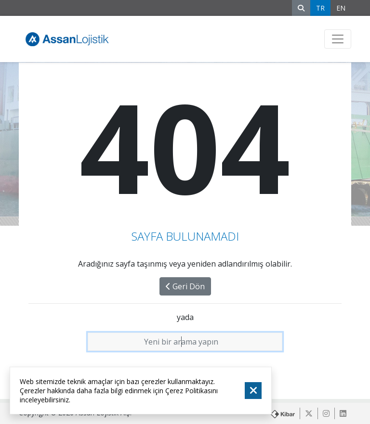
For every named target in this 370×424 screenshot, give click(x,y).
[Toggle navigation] (337, 39)
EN (340, 8)
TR (320, 8)
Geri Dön (185, 286)
